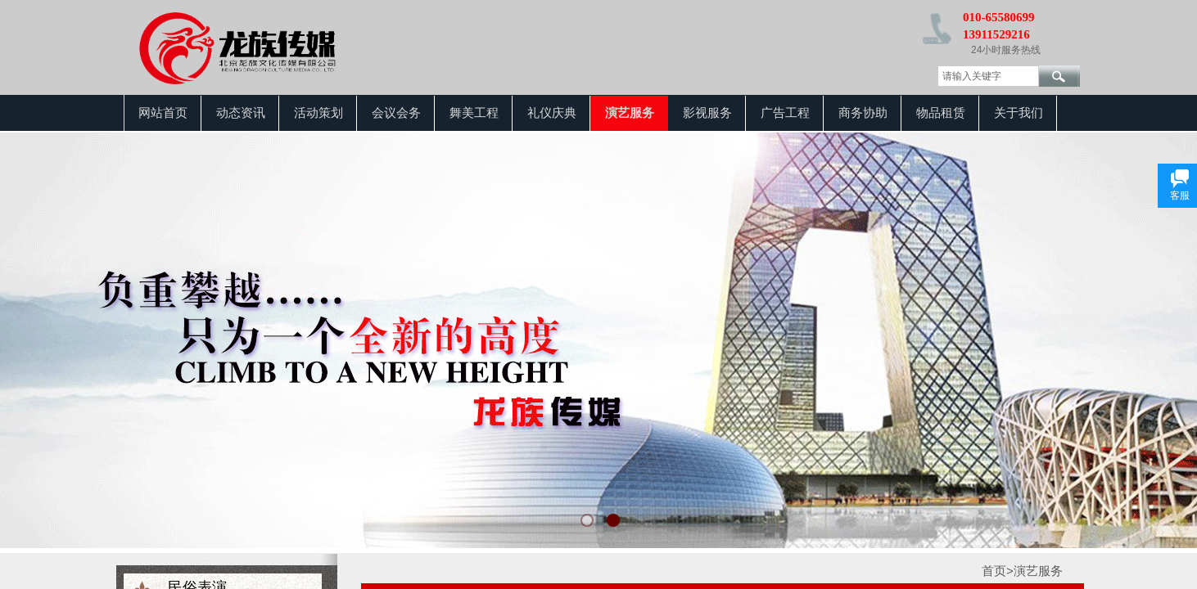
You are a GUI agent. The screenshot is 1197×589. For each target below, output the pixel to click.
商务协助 (863, 112)
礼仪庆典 (551, 112)
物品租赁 (940, 112)
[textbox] (988, 76)
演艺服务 (629, 112)
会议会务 (396, 112)
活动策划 (318, 112)
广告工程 (785, 112)
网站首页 (162, 112)
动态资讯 (240, 112)
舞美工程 (474, 112)
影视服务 (707, 112)
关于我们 (1018, 112)
